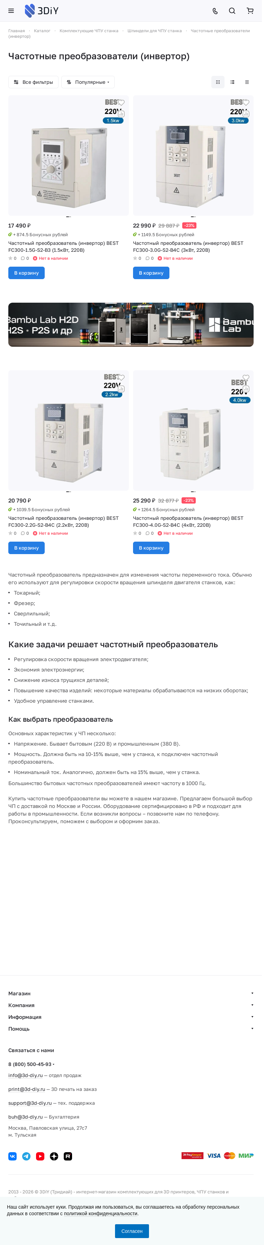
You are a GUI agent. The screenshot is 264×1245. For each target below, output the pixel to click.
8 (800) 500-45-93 (29, 1064)
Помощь (18, 1028)
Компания (21, 1005)
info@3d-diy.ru (25, 1075)
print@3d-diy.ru (26, 1089)
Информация (25, 1017)
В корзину (26, 273)
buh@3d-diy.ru (25, 1117)
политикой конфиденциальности (101, 1213)
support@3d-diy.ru (30, 1103)
